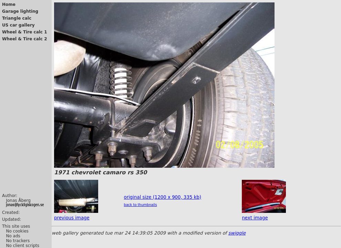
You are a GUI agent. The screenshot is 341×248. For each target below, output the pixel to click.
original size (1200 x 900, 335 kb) (163, 197)
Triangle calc (16, 18)
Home (9, 4)
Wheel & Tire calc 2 (24, 39)
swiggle (237, 233)
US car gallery (18, 25)
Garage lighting (20, 11)
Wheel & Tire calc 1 (24, 32)
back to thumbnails (140, 205)
